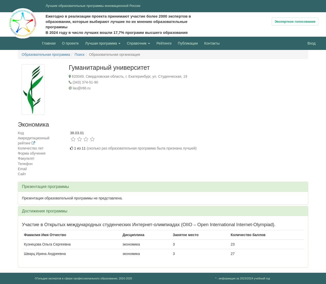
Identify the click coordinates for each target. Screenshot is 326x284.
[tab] (163, 187)
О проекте (71, 42)
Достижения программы (44, 211)
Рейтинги (163, 43)
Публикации (188, 43)
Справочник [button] (138, 43)
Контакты (212, 43)
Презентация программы (45, 186)
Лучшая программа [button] (102, 43)
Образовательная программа (46, 54)
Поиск (80, 54)
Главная (49, 43)
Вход (311, 43)
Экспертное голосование (295, 21)
